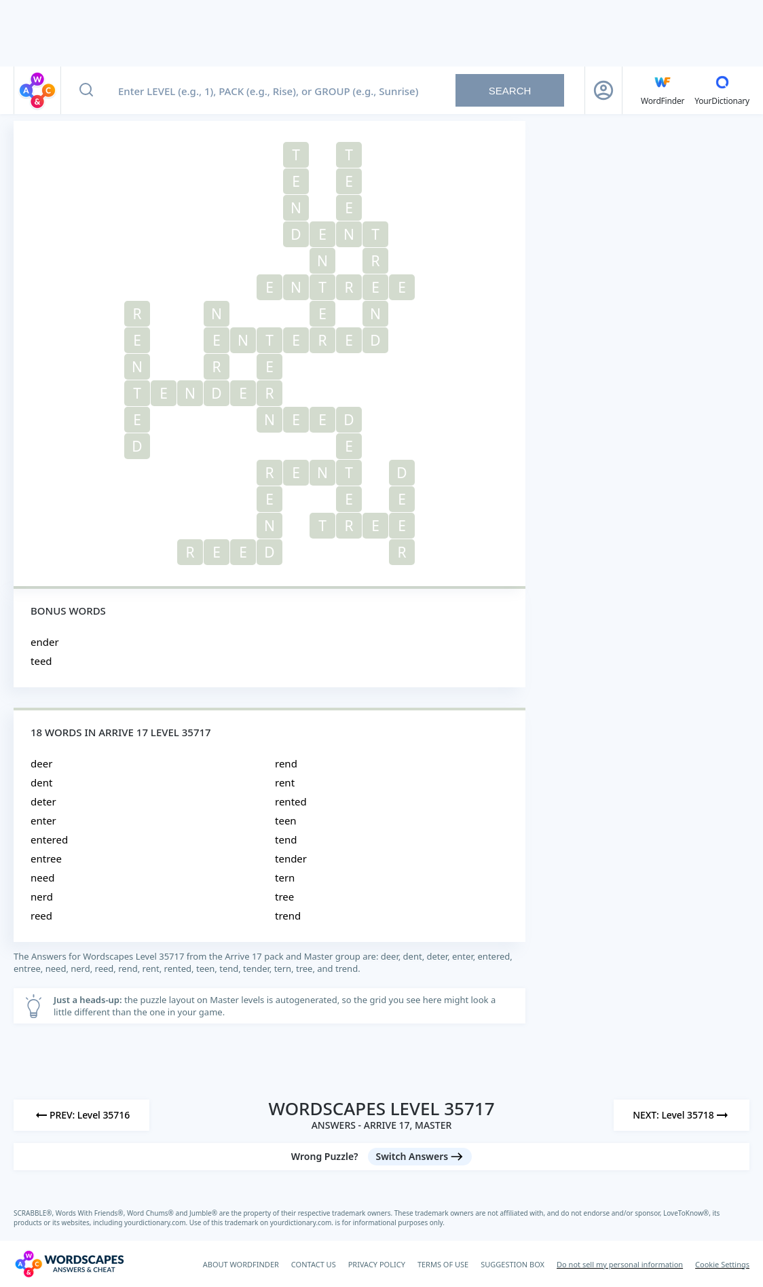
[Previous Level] (81, 1115)
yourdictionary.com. (156, 1222)
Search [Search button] (510, 90)
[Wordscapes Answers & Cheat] (69, 1264)
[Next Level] (681, 1115)
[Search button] (86, 90)
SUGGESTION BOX (512, 1264)
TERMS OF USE (442, 1264)
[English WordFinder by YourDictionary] (662, 90)
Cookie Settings (722, 1264)
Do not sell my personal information (620, 1264)
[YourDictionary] (721, 90)
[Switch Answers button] (420, 1156)
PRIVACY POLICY (376, 1264)
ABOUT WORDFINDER (241, 1264)
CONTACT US (313, 1264)
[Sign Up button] (603, 90)
